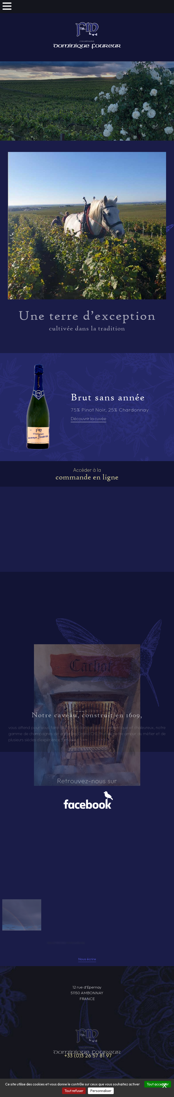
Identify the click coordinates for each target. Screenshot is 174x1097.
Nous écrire (87, 959)
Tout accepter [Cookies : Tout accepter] (158, 1084)
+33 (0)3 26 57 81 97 (88, 1056)
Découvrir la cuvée (88, 418)
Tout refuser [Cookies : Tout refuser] (73, 1090)
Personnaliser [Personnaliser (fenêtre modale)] (100, 1090)
